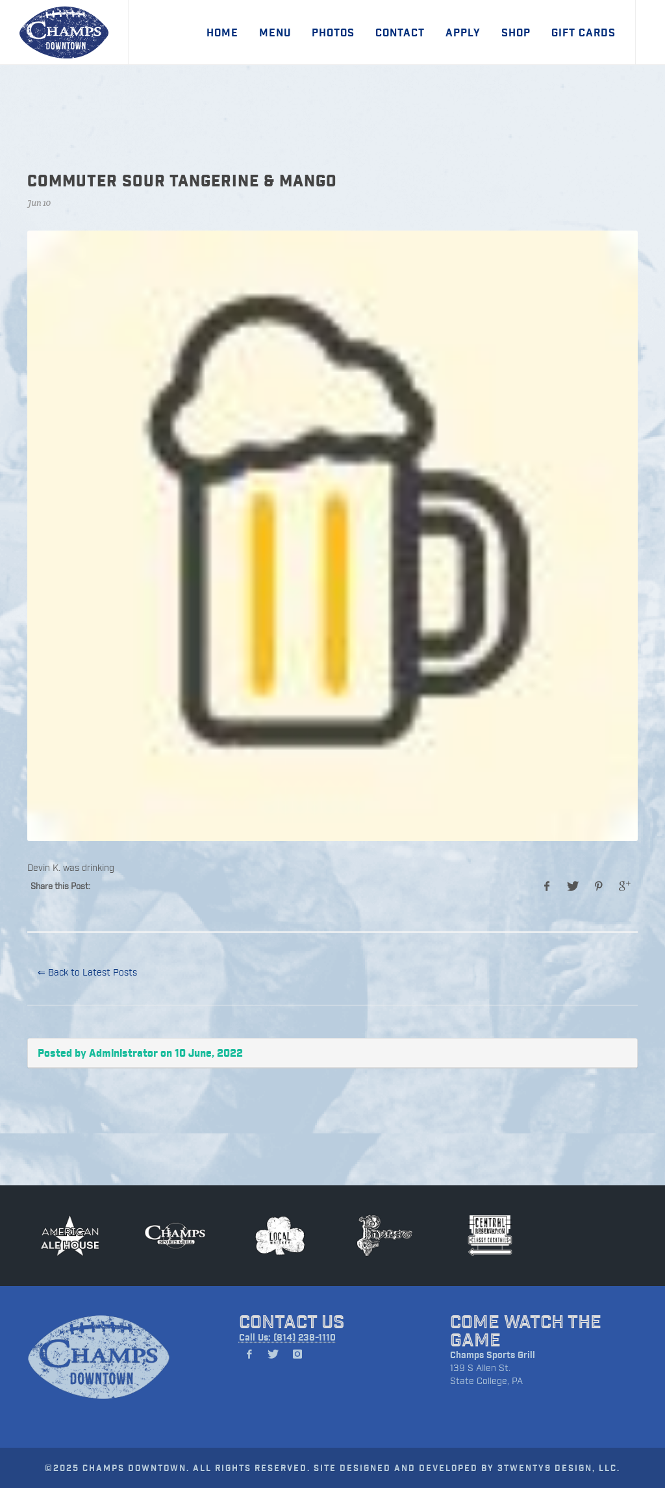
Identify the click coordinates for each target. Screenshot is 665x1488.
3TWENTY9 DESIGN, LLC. (558, 1467)
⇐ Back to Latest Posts (87, 971)
